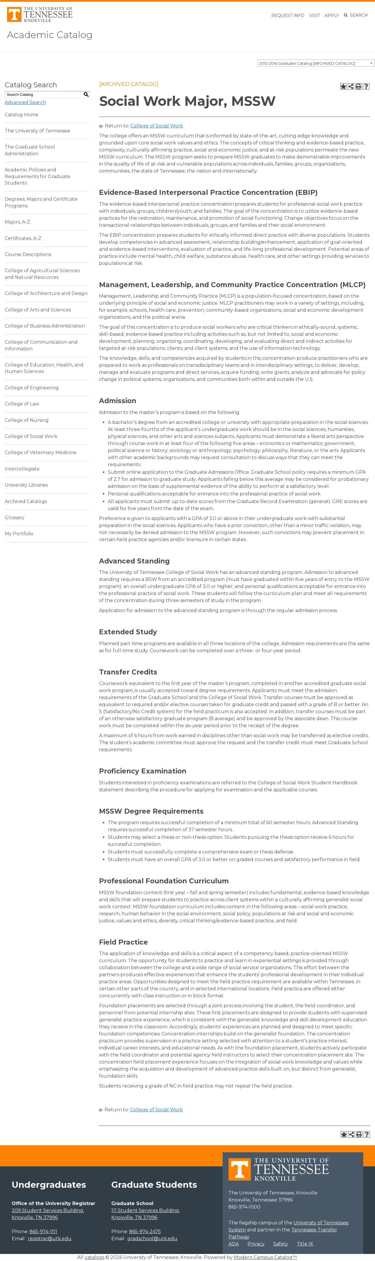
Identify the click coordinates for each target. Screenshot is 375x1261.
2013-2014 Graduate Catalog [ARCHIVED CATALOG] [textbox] (307, 63)
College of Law (22, 404)
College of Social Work (31, 436)
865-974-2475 (145, 1231)
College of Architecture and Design (46, 293)
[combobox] (316, 63)
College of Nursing (27, 420)
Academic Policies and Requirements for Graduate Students (37, 176)
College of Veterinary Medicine (40, 452)
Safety (280, 1244)
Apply (332, 15)
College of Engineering (32, 388)
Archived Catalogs (26, 501)
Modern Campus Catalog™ (265, 1257)
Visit (314, 15)
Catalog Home (21, 114)
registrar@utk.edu (49, 1238)
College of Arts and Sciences (38, 310)
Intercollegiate (22, 469)
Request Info (287, 15)
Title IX (305, 1244)
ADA (234, 1244)
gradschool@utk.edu (152, 1238)
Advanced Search (25, 102)
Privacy (256, 1244)
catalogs (94, 1257)
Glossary (14, 517)
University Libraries (26, 485)
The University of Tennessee (37, 131)
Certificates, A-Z (23, 238)
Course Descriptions (28, 254)
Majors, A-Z (17, 222)
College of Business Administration (45, 326)
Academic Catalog (50, 34)
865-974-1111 (43, 1231)
